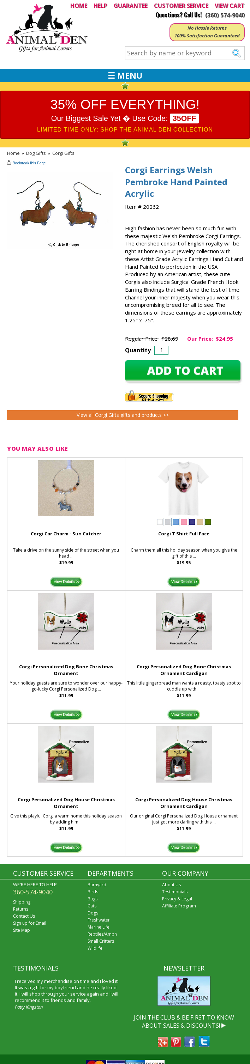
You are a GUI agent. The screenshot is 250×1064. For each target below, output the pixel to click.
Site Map (21, 930)
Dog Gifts (36, 153)
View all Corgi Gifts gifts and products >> (123, 415)
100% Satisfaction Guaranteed (207, 35)
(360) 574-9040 (225, 15)
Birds (93, 892)
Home (13, 153)
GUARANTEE (131, 6)
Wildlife (95, 948)
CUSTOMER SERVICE (181, 6)
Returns (20, 909)
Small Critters (101, 941)
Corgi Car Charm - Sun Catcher (66, 533)
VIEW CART (230, 6)
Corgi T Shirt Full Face (183, 533)
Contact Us (24, 916)
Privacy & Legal (177, 899)
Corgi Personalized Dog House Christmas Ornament (66, 802)
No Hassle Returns (207, 28)
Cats (92, 906)
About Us (171, 885)
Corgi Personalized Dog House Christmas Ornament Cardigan (183, 802)
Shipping (21, 902)
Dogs (93, 913)
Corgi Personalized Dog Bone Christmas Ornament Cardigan (184, 669)
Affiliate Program (179, 906)
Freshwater (99, 920)
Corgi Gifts (63, 153)
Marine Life (98, 927)
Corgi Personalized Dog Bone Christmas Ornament (66, 669)
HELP (100, 6)
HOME (78, 6)
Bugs (92, 899)
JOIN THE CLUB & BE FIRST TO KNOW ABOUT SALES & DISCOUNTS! (184, 1021)
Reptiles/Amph (102, 934)
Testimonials (175, 892)
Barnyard (97, 885)
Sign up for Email (29, 923)
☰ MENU (125, 75)
